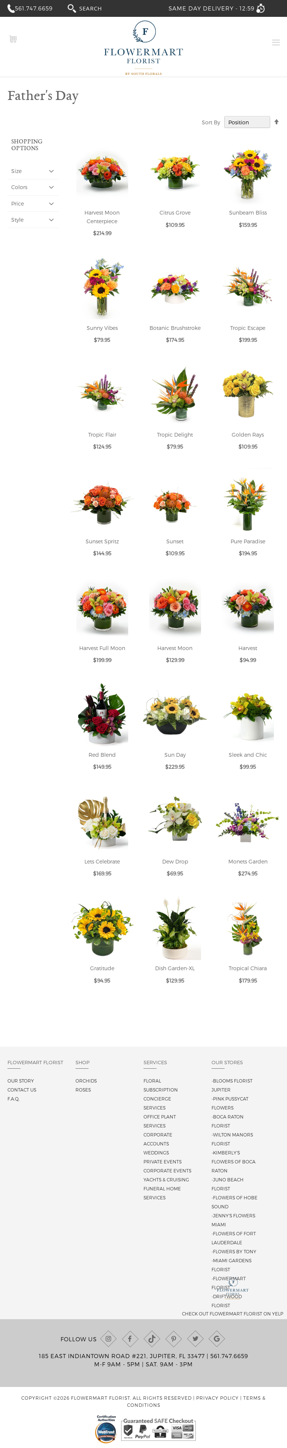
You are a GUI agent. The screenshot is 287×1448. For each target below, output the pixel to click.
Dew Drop (175, 861)
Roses (83, 1089)
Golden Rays (248, 434)
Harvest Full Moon (102, 648)
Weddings (156, 1152)
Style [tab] (17, 219)
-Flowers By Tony (234, 1251)
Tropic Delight (175, 434)
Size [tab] (16, 171)
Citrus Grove (175, 212)
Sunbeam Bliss (248, 212)
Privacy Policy (217, 1397)
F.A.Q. (13, 1098)
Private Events (163, 1161)
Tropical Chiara (248, 968)
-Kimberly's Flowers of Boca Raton (234, 1161)
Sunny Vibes (102, 328)
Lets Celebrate (102, 861)
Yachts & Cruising (166, 1179)
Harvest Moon (174, 648)
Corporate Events (167, 1170)
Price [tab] (17, 203)
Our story (20, 1080)
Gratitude (102, 968)
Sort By (211, 122)
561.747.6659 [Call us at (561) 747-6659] (229, 1356)
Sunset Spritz (102, 541)
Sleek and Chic (248, 755)
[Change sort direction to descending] (277, 122)
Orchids (86, 1080)
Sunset (174, 541)
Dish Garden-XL (175, 968)
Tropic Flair (102, 434)
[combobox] (97, 8)
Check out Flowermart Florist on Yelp (232, 1313)
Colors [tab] (19, 187)
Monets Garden (248, 861)
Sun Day (175, 755)
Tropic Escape (247, 328)
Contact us (21, 1089)
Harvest (247, 648)
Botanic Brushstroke (175, 328)
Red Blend (102, 755)
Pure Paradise (248, 541)
